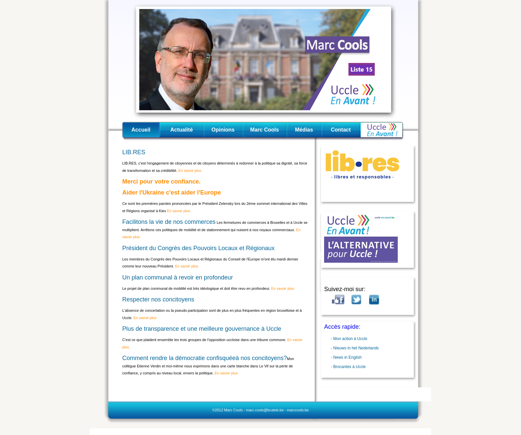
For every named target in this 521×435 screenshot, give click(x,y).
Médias (304, 130)
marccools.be (297, 410)
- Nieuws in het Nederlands (355, 348)
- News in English (346, 357)
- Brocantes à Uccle (348, 366)
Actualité (181, 130)
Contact (341, 130)
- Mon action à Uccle (349, 338)
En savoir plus (189, 171)
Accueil (141, 130)
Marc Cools (264, 130)
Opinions (223, 130)
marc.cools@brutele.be (264, 410)
